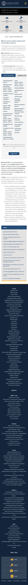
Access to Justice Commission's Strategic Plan (14, 509)
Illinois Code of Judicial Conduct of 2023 (14, 401)
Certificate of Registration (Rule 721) (14, 310)
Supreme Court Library (14, 313)
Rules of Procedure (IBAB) (14, 413)
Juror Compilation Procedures (14, 414)
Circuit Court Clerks (14, 346)
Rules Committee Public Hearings (14, 306)
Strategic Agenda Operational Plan (14, 505)
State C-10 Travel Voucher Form (11, 247)
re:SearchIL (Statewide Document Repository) (14, 427)
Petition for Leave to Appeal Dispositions (14, 302)
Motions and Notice (20, 104)
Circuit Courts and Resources (14, 358)
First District (14, 321)
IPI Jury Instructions (14, 407)
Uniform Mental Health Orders (11, 234)
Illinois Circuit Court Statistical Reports (14, 511)
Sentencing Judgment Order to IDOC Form (13, 271)
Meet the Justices (14, 292)
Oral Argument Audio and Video (14, 298)
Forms (6, 36)
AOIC (14, 524)
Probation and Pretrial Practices (14, 437)
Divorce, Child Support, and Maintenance (6, 107)
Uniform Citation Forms (9, 252)
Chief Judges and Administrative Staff (14, 344)
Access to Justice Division (14, 528)
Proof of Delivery (19, 122)
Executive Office (14, 526)
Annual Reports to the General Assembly (14, 499)
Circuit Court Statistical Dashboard (14, 354)
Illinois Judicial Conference (14, 381)
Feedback (9, 581)
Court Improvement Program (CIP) (14, 435)
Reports (14, 490)
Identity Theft (18, 94)
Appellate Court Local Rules (14, 339)
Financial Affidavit (19, 88)
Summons (17, 132)
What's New (14, 552)
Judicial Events (14, 364)
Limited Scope (18, 96)
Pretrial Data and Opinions (14, 385)
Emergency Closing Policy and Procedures (13, 257)
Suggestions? (14, 153)
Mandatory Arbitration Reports (14, 501)
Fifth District (14, 329)
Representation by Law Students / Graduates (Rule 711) (12, 261)
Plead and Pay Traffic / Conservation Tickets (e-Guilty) (14, 352)
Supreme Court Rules (14, 397)
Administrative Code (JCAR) (14, 411)
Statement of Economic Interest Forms (14, 439)
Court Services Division (14, 535)
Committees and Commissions (14, 304)
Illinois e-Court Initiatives (14, 425)
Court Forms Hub (7, 255)
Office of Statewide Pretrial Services (14, 383)
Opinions (14, 390)
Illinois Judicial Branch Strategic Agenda (14, 497)
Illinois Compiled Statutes (14, 409)
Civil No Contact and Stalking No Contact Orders (13, 275)
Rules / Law (14, 395)
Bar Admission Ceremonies (14, 443)
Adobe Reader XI (16, 164)
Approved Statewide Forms (10, 231)
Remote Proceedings (14, 366)
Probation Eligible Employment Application (14, 241)
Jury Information (14, 348)
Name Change (18, 116)
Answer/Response (8, 80)
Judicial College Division (14, 539)
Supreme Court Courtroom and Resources (14, 315)
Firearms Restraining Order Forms (11, 269)
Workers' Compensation (14, 331)
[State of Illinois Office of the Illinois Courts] (10, 3)
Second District (14, 323)
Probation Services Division (14, 545)
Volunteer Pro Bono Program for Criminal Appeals (14, 433)
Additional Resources (14, 360)
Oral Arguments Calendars (14, 333)
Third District (14, 325)
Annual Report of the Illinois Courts (14, 492)
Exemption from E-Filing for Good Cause (8, 115)
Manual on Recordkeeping (14, 356)
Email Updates (16, 581)
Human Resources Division (14, 537)
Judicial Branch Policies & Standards (14, 379)
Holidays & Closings (14, 375)
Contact (14, 547)
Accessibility (24, 581)
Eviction (5, 111)
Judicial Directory (14, 350)
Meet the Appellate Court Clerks (14, 337)
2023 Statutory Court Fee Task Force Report (14, 503)
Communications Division (14, 532)
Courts (14, 288)
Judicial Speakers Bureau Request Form (13, 244)
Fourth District (14, 327)
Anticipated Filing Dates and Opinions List (14, 300)
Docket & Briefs (14, 294)
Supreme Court (14, 290)
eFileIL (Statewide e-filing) (14, 429)
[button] (25, 3)
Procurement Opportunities (14, 373)
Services (14, 424)
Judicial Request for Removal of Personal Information (13, 265)
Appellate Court (14, 317)
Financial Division (14, 530)
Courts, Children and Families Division (14, 534)
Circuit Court (14, 342)
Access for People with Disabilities (11, 278)
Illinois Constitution (14, 416)
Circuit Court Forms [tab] (8, 75)
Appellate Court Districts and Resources (14, 340)
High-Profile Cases (14, 367)
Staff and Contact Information (14, 311)
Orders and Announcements (14, 296)
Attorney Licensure (14, 308)
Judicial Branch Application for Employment (14, 249)
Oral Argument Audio (14, 335)
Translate (3, 581)
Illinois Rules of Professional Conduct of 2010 (14, 399)
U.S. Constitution (14, 418)
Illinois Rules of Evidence (14, 403)
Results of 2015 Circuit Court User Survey (14, 507)
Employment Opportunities (14, 369)
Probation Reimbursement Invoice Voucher (11, 237)
